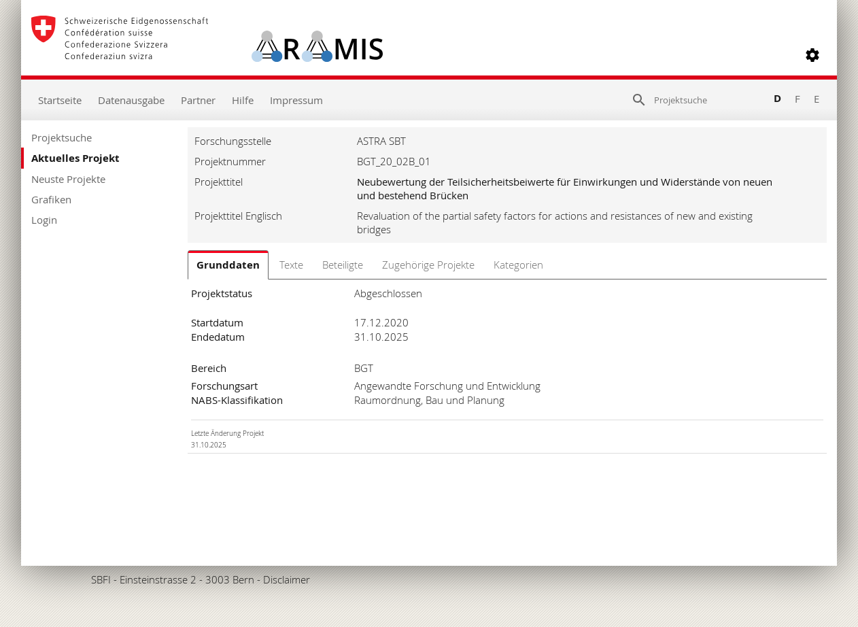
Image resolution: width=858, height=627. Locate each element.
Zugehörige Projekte (428, 264)
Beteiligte (342, 264)
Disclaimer (286, 579)
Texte (291, 264)
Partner (198, 100)
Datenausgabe (131, 100)
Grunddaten (228, 265)
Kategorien (518, 264)
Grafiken (51, 199)
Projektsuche (61, 137)
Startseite (60, 100)
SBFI (101, 579)
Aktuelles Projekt (75, 158)
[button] (812, 55)
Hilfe (243, 100)
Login (44, 219)
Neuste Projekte (68, 179)
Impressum (296, 100)
